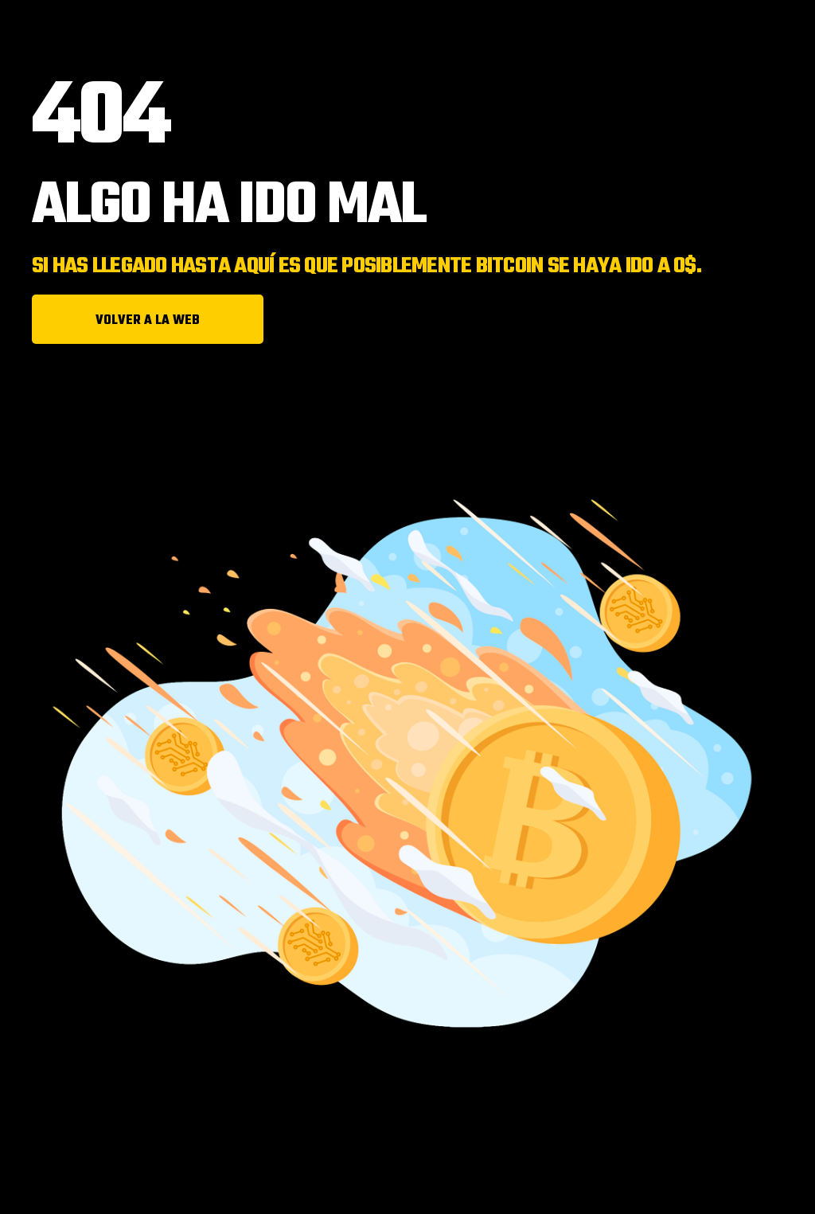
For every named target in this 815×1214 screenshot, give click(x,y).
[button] (147, 319)
